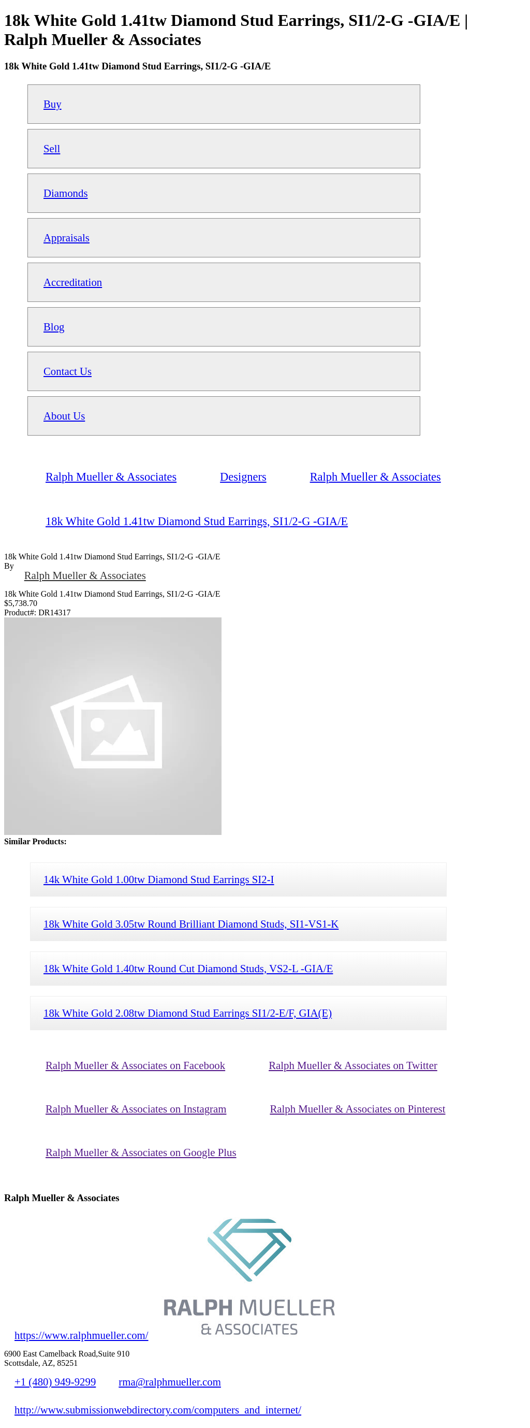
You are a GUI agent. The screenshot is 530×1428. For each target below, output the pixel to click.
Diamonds (65, 193)
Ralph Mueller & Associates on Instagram (136, 1109)
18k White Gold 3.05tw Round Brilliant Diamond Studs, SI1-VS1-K (190, 924)
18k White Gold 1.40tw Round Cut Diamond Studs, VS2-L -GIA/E (188, 968)
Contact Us (67, 371)
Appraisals (66, 237)
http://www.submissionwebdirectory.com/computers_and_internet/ (157, 1410)
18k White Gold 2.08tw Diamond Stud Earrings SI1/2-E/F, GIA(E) (187, 1013)
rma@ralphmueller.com (170, 1382)
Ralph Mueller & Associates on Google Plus (141, 1152)
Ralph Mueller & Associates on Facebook (135, 1065)
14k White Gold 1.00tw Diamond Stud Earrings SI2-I (158, 879)
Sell (51, 148)
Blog (53, 327)
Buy (52, 104)
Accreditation (72, 282)
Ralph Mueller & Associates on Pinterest (357, 1109)
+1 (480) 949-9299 (55, 1382)
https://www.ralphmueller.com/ (81, 1335)
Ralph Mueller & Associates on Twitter (353, 1065)
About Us (64, 416)
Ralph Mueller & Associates (85, 575)
